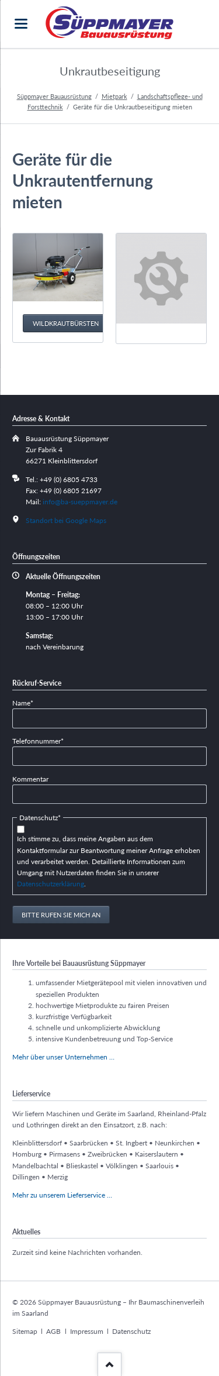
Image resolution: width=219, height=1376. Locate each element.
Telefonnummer (38, 740)
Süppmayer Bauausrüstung (54, 96)
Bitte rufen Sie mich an (61, 915)
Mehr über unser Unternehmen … (63, 1056)
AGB (53, 1331)
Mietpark (114, 96)
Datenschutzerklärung (50, 883)
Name (27, 702)
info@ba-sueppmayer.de (80, 501)
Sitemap (24, 1331)
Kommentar (30, 779)
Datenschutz (131, 1331)
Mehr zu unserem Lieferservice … (62, 1195)
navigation (21, 23)
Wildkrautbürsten (66, 323)
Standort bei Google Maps (66, 520)
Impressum (86, 1331)
